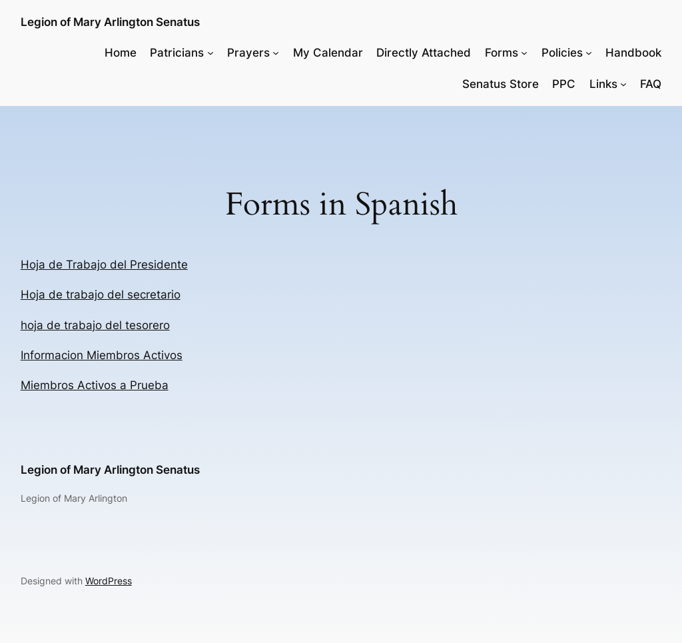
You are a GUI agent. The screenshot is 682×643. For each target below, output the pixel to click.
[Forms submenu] (524, 52)
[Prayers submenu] (275, 52)
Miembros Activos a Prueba (95, 385)
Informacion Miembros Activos (101, 355)
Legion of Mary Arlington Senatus (110, 22)
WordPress (108, 580)
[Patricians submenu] (210, 52)
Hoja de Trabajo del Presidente (104, 264)
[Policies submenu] (588, 52)
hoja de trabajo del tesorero (95, 325)
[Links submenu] (623, 84)
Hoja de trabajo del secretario (100, 294)
